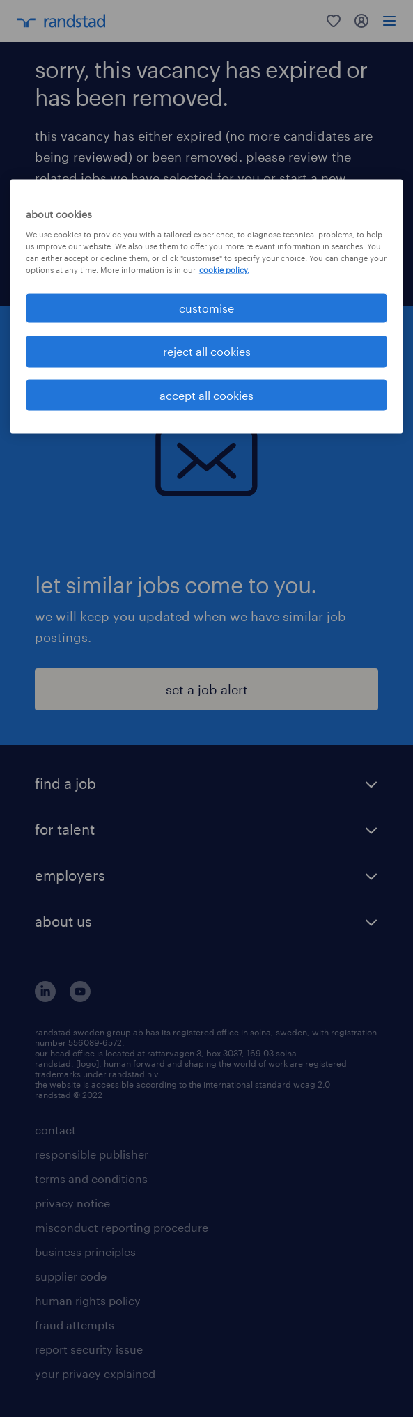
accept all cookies (206, 394)
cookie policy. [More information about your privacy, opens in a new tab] (224, 269)
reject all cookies (207, 351)
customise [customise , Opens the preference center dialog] (206, 308)
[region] (206, 307)
